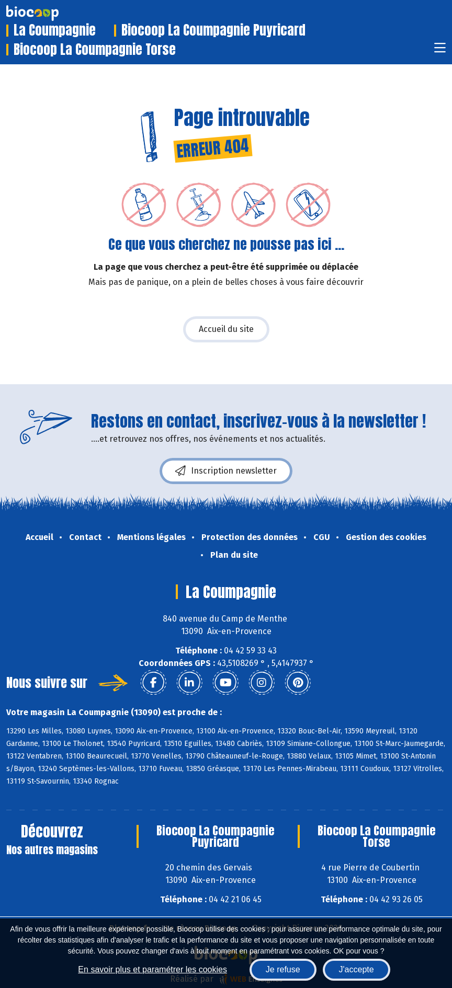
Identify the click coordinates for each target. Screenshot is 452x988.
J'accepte (356, 969)
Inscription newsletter (226, 471)
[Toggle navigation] (440, 51)
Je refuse (283, 969)
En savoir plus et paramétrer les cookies (152, 969)
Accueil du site (226, 329)
